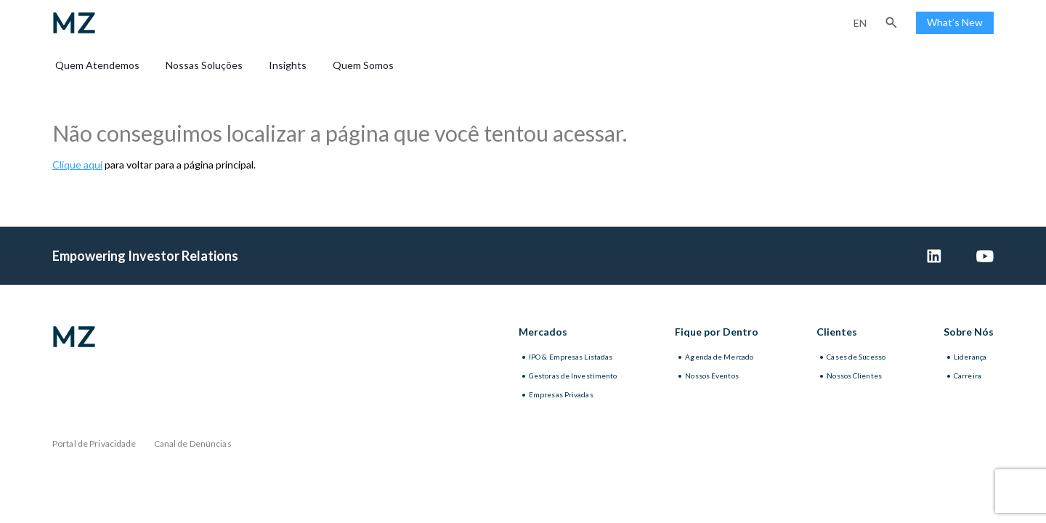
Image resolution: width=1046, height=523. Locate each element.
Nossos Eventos (711, 375)
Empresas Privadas (561, 394)
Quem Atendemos (97, 65)
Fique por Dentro (716, 331)
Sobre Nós (969, 331)
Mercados (543, 331)
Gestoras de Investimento (573, 375)
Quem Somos (363, 65)
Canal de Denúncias (193, 443)
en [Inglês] (860, 23)
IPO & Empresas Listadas (570, 356)
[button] (891, 22)
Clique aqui (77, 164)
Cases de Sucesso (856, 356)
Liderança (970, 356)
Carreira (967, 375)
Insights (288, 65)
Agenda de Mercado (719, 356)
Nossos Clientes (854, 375)
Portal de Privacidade (94, 443)
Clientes (836, 331)
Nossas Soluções (204, 65)
